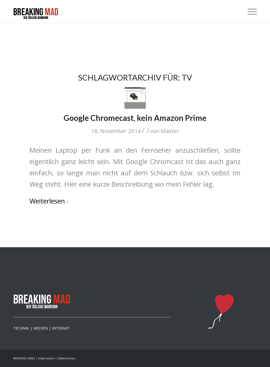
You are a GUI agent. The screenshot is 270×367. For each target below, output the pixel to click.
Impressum (46, 358)
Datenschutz (66, 358)
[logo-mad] (36, 15)
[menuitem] (250, 11)
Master (170, 131)
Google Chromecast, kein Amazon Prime (135, 117)
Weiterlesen (50, 200)
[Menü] (250, 11)
